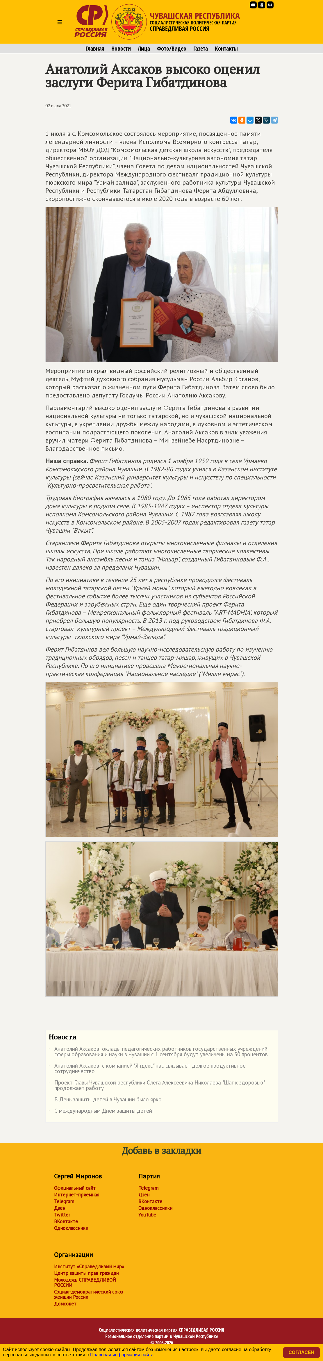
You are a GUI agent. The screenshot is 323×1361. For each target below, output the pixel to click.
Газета (200, 48)
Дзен (59, 1208)
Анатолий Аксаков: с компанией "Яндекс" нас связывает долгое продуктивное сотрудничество (147, 1069)
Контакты (226, 48)
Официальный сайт (75, 1188)
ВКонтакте (66, 1221)
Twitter (62, 1214)
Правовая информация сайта (122, 1354)
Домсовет (65, 1303)
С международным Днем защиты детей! (101, 1112)
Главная (94, 48)
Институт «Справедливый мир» (89, 1266)
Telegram (64, 1201)
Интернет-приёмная (76, 1194)
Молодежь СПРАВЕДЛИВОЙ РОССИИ (85, 1282)
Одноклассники (71, 1228)
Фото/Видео (171, 48)
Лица (144, 48)
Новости (121, 48)
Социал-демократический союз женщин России (88, 1294)
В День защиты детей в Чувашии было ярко (105, 1100)
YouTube (147, 1214)
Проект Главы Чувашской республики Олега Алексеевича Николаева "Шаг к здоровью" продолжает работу (156, 1085)
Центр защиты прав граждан (86, 1273)
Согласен (301, 1352)
